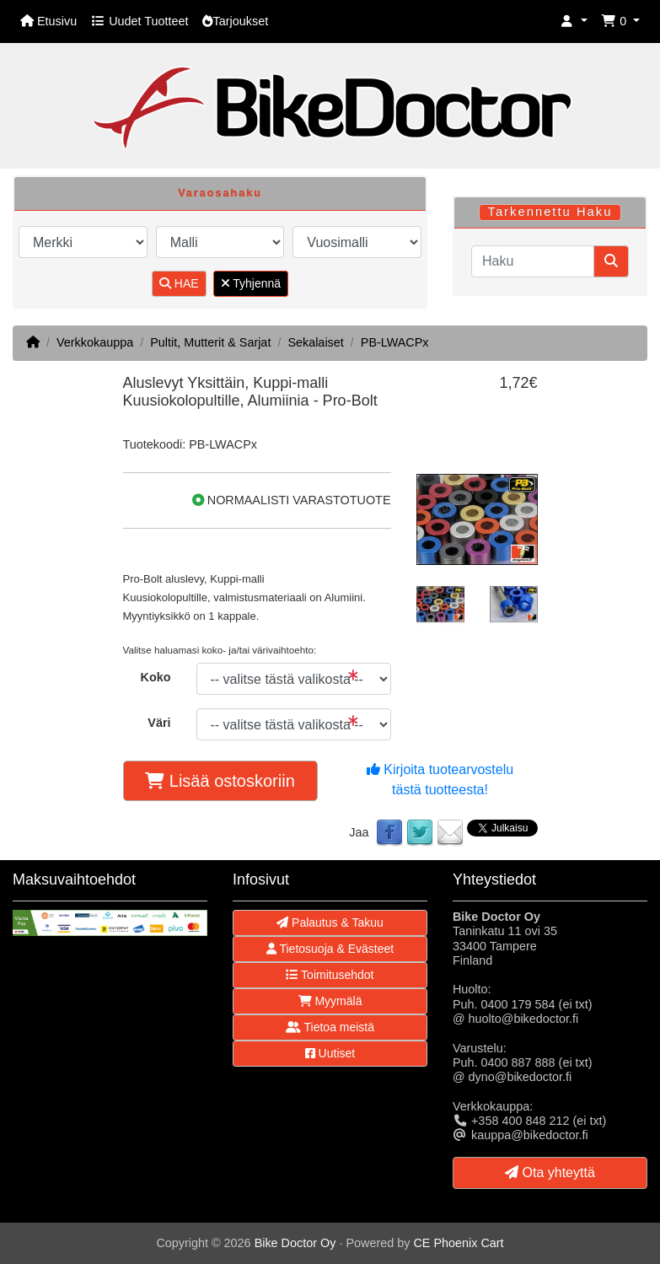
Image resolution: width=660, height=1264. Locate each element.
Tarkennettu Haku (549, 211)
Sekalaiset (315, 342)
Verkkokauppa (94, 342)
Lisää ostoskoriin (220, 781)
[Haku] (532, 261)
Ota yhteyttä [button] (550, 1172)
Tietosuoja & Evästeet (330, 948)
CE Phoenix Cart (458, 1243)
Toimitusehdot (329, 975)
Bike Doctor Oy (295, 1243)
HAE (179, 283)
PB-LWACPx (395, 342)
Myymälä (330, 1001)
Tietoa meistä (330, 1027)
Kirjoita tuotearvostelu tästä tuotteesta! (440, 779)
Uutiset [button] (330, 1053)
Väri (159, 722)
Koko (156, 677)
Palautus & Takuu (330, 922)
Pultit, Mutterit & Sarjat (210, 342)
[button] (574, 21)
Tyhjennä (251, 283)
